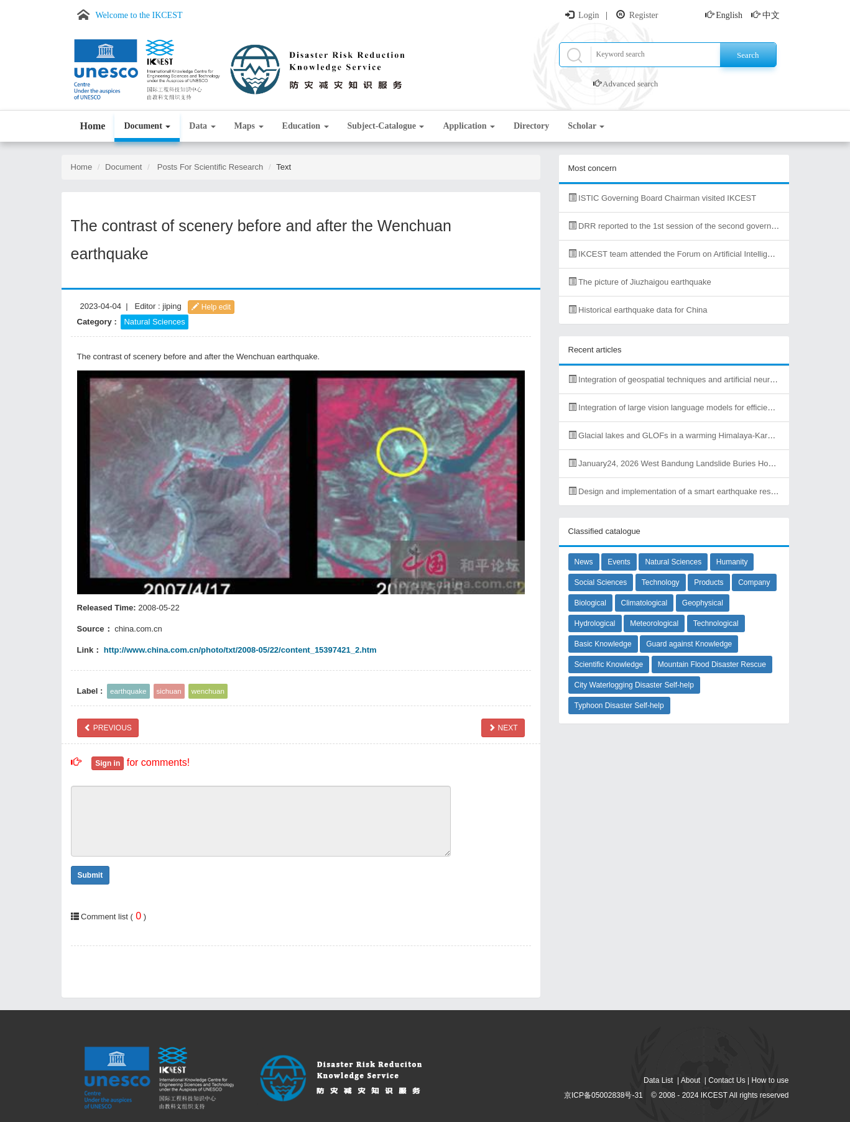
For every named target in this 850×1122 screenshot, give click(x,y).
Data (202, 126)
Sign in (107, 763)
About (690, 1080)
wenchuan (208, 691)
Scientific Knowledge (609, 664)
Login (588, 15)
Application (469, 126)
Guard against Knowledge (689, 644)
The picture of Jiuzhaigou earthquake (639, 282)
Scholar (586, 126)
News (584, 562)
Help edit (211, 307)
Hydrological (595, 623)
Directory (531, 126)
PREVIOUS (108, 728)
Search (748, 55)
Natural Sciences (154, 321)
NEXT (502, 728)
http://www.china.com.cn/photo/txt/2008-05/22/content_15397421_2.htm (240, 650)
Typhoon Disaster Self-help (619, 705)
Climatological (644, 603)
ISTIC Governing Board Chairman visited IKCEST (662, 198)
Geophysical (702, 603)
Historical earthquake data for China (638, 310)
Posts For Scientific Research (210, 167)
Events (619, 562)
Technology (661, 582)
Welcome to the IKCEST (139, 15)
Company (754, 582)
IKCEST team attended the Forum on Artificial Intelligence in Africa (692, 254)
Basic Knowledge (603, 644)
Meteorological (654, 623)
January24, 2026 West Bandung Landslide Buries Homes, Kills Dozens (700, 463)
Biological (590, 603)
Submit (90, 875)
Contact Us (726, 1080)
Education (305, 126)
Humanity (732, 562)
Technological (716, 623)
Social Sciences (601, 582)
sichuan (169, 691)
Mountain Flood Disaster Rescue (712, 664)
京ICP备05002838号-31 (603, 1095)
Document (147, 126)
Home (93, 126)
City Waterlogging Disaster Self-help (634, 685)
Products (708, 582)
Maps (249, 126)
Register (643, 15)
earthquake (128, 691)
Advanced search (630, 83)
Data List (658, 1080)
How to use (769, 1080)
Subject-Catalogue (386, 126)
